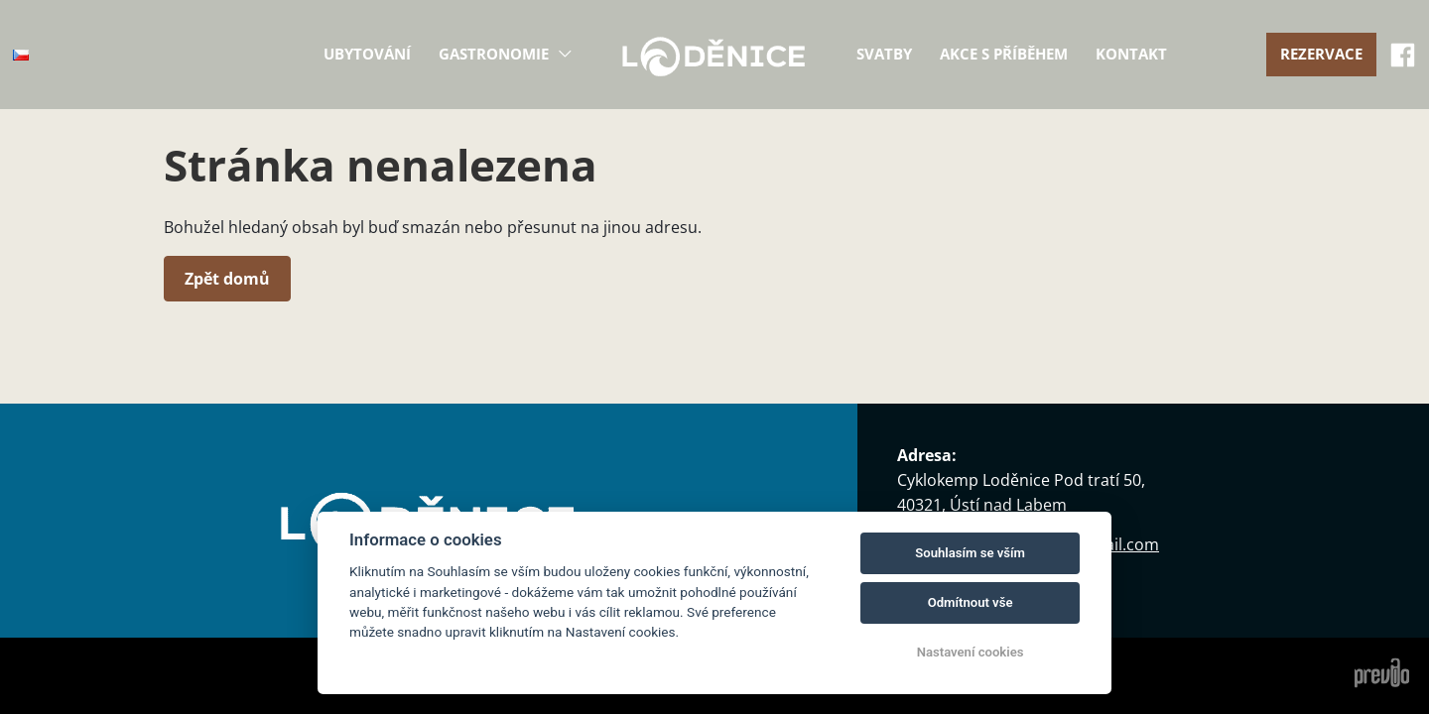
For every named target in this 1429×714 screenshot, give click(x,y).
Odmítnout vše (970, 602)
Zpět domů (227, 279)
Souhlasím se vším (970, 552)
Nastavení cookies (970, 652)
